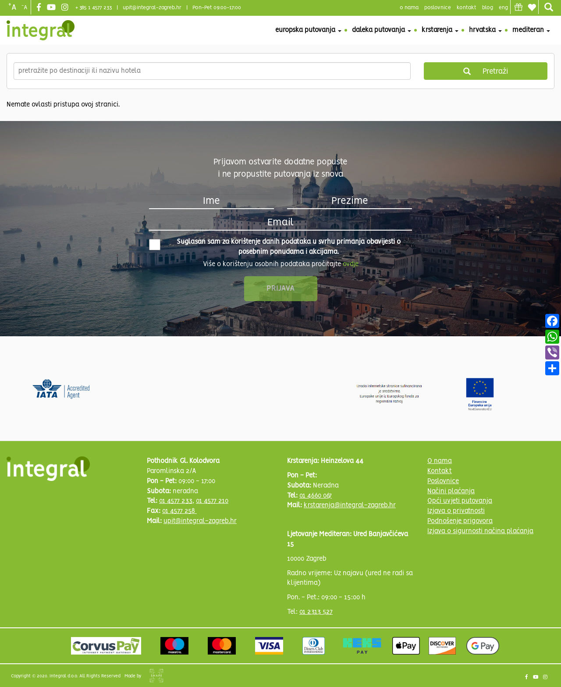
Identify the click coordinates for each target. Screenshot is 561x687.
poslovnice (437, 7)
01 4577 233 (175, 501)
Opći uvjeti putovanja (459, 501)
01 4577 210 (212, 501)
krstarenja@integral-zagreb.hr (350, 505)
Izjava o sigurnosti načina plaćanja (480, 531)
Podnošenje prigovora (460, 521)
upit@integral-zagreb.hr (152, 7)
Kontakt (466, 7)
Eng (503, 7)
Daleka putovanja (381, 30)
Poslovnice (443, 481)
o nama (409, 7)
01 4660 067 (315, 496)
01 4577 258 (179, 511)
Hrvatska (485, 30)
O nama (439, 461)
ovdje (351, 264)
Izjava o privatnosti (456, 511)
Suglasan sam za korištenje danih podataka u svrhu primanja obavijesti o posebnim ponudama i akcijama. (275, 247)
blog (487, 7)
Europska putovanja (308, 30)
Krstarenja (440, 30)
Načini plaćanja (451, 491)
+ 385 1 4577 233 (93, 7)
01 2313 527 (316, 612)
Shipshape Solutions (156, 675)
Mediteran (531, 30)
